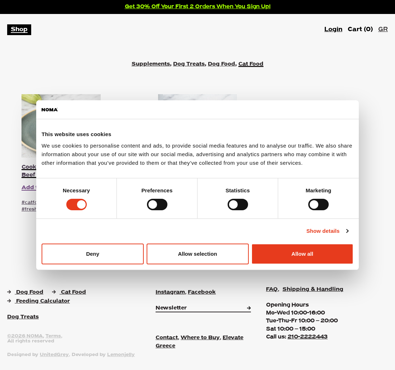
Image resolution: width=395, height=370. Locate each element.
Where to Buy (200, 338)
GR (383, 29)
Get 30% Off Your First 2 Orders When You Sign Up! (198, 7)
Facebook (202, 292)
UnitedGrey (54, 354)
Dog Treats (189, 64)
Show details (323, 231)
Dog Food (221, 64)
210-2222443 (307, 337)
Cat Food (250, 64)
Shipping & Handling (312, 289)
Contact (167, 338)
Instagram (170, 292)
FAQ (272, 289)
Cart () (360, 30)
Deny (92, 254)
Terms (53, 336)
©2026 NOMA (25, 336)
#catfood (33, 202)
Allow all (302, 254)
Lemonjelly (121, 354)
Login (333, 29)
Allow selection (197, 254)
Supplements (151, 64)
